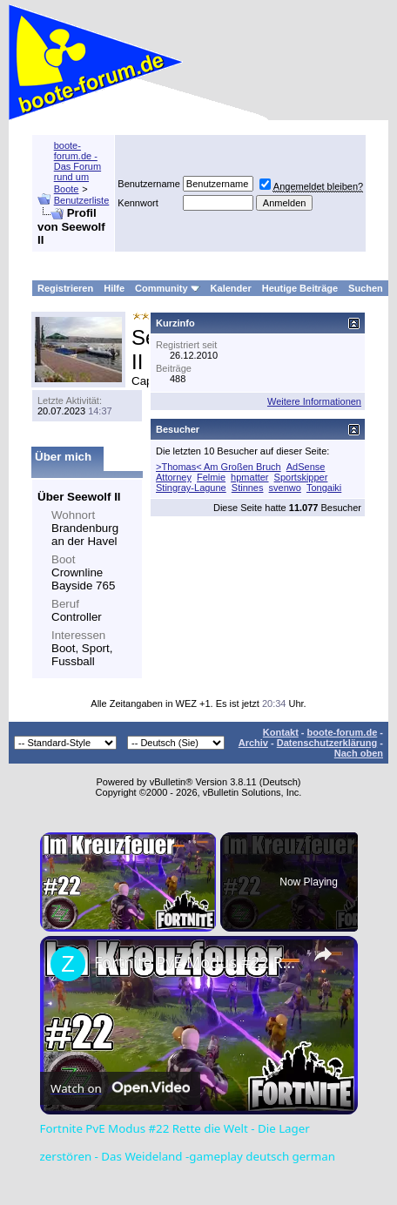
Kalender (231, 288)
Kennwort (138, 203)
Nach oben (358, 753)
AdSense (306, 466)
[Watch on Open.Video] (120, 1088)
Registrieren (65, 288)
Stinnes (248, 487)
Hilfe (114, 288)
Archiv (253, 742)
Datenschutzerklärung (327, 742)
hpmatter (249, 477)
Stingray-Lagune (191, 487)
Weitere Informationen (314, 401)
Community (167, 288)
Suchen (365, 288)
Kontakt (281, 732)
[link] (67, 963)
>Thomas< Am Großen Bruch (218, 466)
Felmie (211, 477)
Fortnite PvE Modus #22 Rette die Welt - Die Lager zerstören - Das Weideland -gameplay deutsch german (196, 962)
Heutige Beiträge (300, 288)
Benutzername (149, 183)
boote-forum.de (342, 732)
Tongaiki (323, 487)
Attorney (174, 477)
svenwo (285, 487)
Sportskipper (301, 477)
